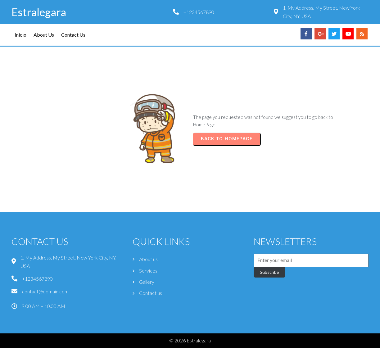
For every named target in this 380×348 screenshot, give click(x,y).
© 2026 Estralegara (190, 340)
